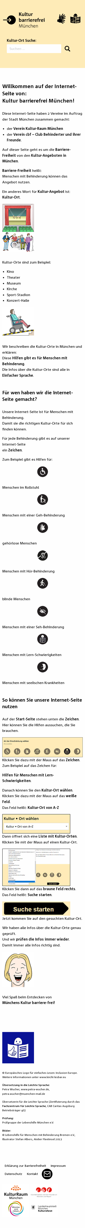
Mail (47, 1174)
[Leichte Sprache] (75, 18)
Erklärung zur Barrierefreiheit (25, 1165)
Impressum (58, 1165)
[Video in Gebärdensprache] (61, 19)
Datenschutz (13, 1174)
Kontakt (32, 1174)
